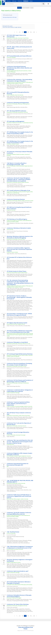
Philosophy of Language (22, 260)
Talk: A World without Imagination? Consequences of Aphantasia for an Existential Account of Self (20, 547)
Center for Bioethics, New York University (15, 95)
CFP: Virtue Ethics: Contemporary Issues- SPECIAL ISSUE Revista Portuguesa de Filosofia (19, 314)
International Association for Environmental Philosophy (18, 468)
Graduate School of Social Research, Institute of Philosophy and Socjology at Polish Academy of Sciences (20, 83)
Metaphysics (12, 185)
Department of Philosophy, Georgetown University (17, 605)
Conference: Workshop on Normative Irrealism (19, 228)
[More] (48, 4)
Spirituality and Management (13, 124)
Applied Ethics (19, 40)
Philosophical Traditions (14, 126)
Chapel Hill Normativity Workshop (14, 358)
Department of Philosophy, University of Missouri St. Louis (18, 343)
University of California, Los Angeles (14, 598)
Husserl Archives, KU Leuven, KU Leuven (15, 549)
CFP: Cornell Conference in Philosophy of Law (18, 190)
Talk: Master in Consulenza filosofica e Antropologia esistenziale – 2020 (17, 163)
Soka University (10, 229)
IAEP (8, 466)
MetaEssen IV (9, 105)
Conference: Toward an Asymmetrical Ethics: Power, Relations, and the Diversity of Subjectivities (18, 403)
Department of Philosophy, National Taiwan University (18, 182)
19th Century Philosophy (15, 85)
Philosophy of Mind (19, 185)
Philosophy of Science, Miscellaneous (18, 266)
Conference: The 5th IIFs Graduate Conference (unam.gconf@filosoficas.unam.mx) (19, 513)
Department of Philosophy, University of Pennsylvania (18, 383)
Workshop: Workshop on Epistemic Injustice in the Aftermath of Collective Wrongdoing (20, 237)
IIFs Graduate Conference (12, 518)
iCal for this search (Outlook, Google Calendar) (12, 27)
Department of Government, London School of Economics (18, 415)
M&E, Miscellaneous (24, 170)
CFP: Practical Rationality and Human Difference (19, 56)
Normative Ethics (10, 51)
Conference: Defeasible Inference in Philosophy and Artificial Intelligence (19, 595)
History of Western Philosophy (16, 50)
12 (19, 32)
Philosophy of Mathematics (14, 186)
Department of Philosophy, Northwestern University (17, 112)
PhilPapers (8, 1)
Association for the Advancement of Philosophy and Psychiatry (19, 584)
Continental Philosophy (11, 86)
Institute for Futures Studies (12, 252)
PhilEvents (26, 1)
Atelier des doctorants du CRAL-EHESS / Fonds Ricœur (18, 394)
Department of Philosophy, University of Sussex (16, 425)
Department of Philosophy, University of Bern (16, 239)
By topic (19, 7)
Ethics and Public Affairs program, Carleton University (17, 499)
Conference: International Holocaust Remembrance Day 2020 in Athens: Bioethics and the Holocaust (19, 68)
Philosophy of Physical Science (18, 308)
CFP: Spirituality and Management (16, 121)
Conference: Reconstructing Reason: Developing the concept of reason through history (19, 364)
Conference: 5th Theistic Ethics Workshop (18, 604)
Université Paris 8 (10, 444)
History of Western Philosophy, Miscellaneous (19, 39)
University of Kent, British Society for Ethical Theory (17, 272)
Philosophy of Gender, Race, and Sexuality (18, 42)
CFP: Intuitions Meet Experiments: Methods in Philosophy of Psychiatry (19, 582)
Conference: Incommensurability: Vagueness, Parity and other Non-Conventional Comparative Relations (19, 249)
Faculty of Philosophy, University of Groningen (16, 435)
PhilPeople (14, 1)
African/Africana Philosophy (12, 472)
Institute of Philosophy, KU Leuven (14, 562)
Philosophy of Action (14, 61)
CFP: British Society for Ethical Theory (16, 271)
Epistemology (12, 107)
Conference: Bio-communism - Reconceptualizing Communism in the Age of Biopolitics (19, 80)
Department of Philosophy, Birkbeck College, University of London (20, 200)
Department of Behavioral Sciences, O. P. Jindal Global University (20, 122)
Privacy (25, 628)
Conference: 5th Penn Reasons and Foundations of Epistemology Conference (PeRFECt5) (20, 380)
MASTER (8, 167)
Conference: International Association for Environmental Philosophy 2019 (18, 464)
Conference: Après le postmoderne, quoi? (17, 571)
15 (28, 32)
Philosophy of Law (10, 52)
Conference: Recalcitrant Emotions (16, 199)
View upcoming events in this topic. (10, 17)
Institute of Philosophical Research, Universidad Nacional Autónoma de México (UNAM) (18, 516)
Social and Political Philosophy (15, 43)
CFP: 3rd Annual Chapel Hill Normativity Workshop (19, 354)
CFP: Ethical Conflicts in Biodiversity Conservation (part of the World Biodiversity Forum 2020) (20, 331)
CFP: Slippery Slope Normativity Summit (17, 323)
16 (30, 32)
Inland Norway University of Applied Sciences (16, 324)
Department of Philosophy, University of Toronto (17, 366)
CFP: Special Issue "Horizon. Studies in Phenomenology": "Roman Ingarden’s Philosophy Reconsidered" (19, 297)
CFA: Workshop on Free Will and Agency (17, 219)
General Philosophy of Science (18, 262)
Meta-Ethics (24, 40)
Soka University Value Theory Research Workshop (17, 231)
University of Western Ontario (13, 144)
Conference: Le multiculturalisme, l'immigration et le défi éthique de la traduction (20, 390)
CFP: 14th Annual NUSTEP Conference (16, 111)
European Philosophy (11, 305)
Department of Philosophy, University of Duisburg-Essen (18, 104)
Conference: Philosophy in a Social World (17, 342)
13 (22, 32)
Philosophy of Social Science (20, 375)
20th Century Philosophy (25, 85)
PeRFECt (8, 384)
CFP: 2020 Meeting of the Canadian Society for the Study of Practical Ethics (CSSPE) (20, 132)
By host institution (25, 7)
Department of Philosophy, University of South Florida (17, 38)
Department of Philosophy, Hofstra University (16, 483)
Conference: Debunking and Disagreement (18, 102)
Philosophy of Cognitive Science (25, 264)
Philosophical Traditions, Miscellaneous (24, 305)
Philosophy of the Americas (17, 473)
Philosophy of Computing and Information (15, 265)
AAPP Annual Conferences (12, 586)
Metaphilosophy (13, 260)
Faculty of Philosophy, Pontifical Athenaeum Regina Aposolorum (20, 166)
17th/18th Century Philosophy (16, 552)
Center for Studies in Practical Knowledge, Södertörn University (19, 406)
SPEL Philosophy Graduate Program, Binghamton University (19, 456)
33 (34, 32)
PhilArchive (20, 1)
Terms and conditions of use (25, 627)
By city (32, 7)
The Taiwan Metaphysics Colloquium (15, 184)
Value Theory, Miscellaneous (27, 43)
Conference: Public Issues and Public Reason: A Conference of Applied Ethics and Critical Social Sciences (19, 496)
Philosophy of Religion (22, 470)
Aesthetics (27, 308)
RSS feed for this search (7, 26)
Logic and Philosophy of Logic (18, 172)
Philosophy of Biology (14, 214)
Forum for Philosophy (11, 533)
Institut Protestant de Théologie (13, 392)
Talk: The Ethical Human (13, 532)
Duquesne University (11, 210)
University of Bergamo (11, 57)
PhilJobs (31, 1)
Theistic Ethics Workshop (12, 607)
